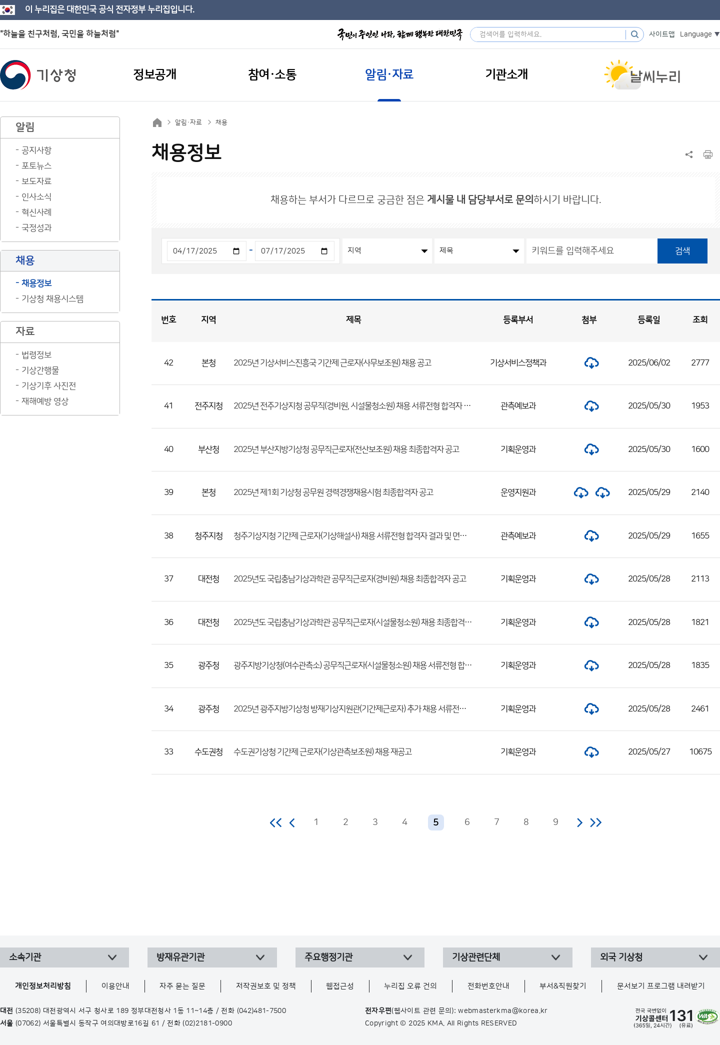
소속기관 (25, 957)
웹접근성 (340, 986)
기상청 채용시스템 (53, 299)
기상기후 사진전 (49, 386)
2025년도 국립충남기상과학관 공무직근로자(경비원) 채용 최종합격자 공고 (350, 579)
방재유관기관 (180, 957)
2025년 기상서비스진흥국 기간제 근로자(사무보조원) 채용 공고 (332, 363)
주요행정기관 (328, 957)
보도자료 (37, 181)
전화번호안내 (489, 986)
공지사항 (37, 150)
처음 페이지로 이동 (276, 822)
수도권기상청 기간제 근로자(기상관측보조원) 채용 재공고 (323, 752)
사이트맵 (662, 34)
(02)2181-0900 (207, 1024)
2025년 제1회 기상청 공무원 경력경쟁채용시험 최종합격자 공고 (333, 492)
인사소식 (37, 197)
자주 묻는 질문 (183, 986)
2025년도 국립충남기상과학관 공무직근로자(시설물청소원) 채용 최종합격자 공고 (360, 622)
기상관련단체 (476, 957)
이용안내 (116, 986)
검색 (682, 251)
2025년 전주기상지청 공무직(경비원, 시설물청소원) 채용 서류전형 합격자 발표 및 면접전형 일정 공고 (390, 406)
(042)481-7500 (261, 1011)
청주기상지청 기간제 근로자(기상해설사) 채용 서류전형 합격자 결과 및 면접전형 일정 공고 (373, 536)
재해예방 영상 (45, 401)
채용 (222, 122)
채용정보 (37, 283)
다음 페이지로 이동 (579, 822)
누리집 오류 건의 (410, 986)
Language (696, 34)
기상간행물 (40, 370)
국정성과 (37, 228)
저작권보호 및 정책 (266, 986)
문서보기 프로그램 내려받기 (661, 986)
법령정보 (37, 355)
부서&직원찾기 (563, 986)
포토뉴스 (37, 166)
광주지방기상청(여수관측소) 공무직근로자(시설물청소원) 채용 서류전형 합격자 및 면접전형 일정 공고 (391, 665)
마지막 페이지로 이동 (596, 822)
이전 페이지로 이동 (293, 822)
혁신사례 (37, 212)
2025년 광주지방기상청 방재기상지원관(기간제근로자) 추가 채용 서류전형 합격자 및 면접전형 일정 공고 (396, 709)
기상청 (38, 75)
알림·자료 (188, 122)
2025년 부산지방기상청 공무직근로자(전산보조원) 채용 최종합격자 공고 (346, 449)
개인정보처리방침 (43, 986)
